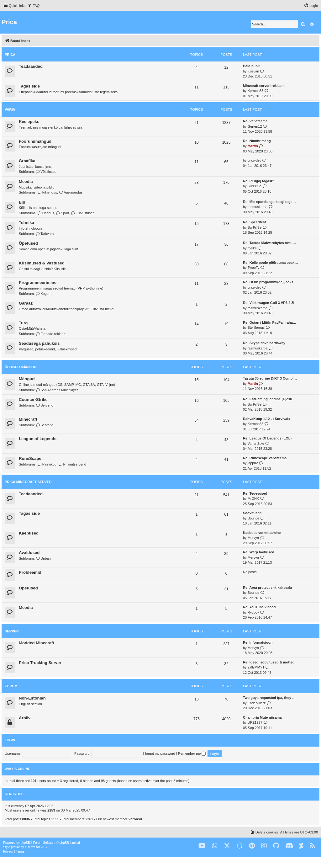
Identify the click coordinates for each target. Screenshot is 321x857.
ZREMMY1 (256, 667)
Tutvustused (83, 213)
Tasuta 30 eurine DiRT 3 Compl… (270, 378)
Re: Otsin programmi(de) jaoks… (270, 282)
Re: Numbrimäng (257, 141)
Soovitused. (252, 513)
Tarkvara (45, 234)
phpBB (25, 842)
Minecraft (28, 419)
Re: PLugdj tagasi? (258, 181)
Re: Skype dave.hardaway (264, 343)
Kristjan (253, 71)
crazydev (254, 160)
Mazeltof (34, 847)
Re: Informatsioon (257, 642)
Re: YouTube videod (259, 607)
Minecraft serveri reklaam (264, 86)
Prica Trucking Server (40, 662)
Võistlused (46, 171)
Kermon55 (256, 91)
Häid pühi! (251, 66)
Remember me (192, 753)
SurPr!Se (255, 186)
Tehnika (26, 222)
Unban (43, 558)
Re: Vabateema (255, 121)
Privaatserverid (72, 464)
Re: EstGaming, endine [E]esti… (269, 399)
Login (10, 740)
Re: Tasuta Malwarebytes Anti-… (269, 243)
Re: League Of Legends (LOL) (267, 438)
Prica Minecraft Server (28, 482)
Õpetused (28, 243)
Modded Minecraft (36, 643)
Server (12, 631)
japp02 (253, 463)
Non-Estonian (32, 698)
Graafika (27, 160)
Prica (10, 54)
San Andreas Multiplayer (57, 390)
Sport (62, 213)
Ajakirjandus (70, 192)
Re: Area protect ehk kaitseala (267, 587)
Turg (23, 323)
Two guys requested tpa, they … (269, 698)
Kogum (43, 293)
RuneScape (30, 458)
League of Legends (37, 438)
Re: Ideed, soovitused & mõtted (268, 662)
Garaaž (26, 303)
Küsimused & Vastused (42, 263)
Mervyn (253, 538)
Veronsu (135, 819)
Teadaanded (31, 66)
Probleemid (30, 572)
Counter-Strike (33, 399)
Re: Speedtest (254, 222)
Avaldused (29, 552)
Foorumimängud (35, 141)
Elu (22, 202)
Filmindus (47, 192)
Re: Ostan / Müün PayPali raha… (269, 322)
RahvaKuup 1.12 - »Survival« (266, 419)
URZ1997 (255, 722)
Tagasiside (29, 86)
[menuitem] (33, 5)
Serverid (44, 405)
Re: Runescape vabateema (265, 458)
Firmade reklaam (51, 334)
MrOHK (253, 498)
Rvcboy (253, 612)
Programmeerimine (37, 282)
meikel (253, 248)
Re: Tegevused (255, 493)
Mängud (27, 378)
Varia (10, 109)
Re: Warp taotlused (258, 552)
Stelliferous (256, 327)
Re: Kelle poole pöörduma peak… (270, 262)
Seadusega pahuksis (39, 343)
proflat (15, 847)
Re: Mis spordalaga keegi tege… (269, 202)
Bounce (253, 518)
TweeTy (254, 267)
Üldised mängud (20, 367)
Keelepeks (29, 121)
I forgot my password (159, 753)
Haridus (45, 213)
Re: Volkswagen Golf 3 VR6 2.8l (268, 303)
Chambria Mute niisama (262, 717)
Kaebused (29, 533)
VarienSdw (256, 443)
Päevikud (46, 464)
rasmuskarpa (258, 207)
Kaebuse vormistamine (262, 533)
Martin (253, 146)
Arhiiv (24, 718)
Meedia (26, 181)
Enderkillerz (257, 703)
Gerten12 (255, 126)
